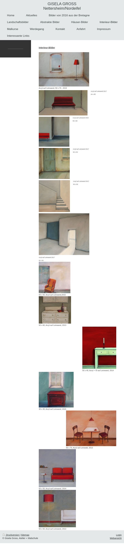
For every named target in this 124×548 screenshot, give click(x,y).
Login (119, 535)
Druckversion (11, 535)
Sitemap (25, 535)
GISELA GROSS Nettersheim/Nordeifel (62, 6)
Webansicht (116, 538)
